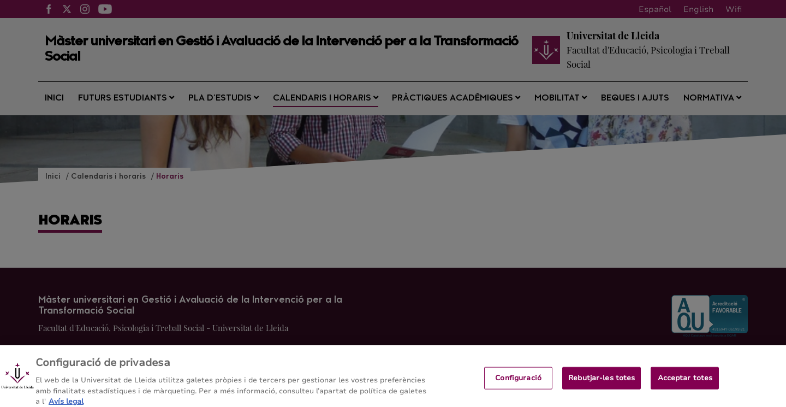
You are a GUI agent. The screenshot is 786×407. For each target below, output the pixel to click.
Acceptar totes (685, 381)
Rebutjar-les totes (601, 381)
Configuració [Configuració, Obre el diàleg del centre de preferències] (518, 381)
